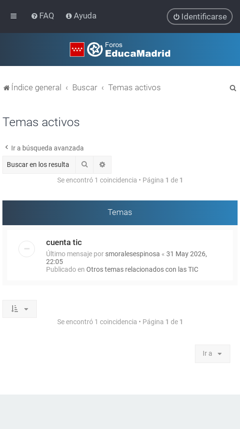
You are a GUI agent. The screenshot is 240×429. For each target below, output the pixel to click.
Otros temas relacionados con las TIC (142, 269)
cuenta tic (64, 242)
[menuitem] (43, 15)
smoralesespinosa (132, 253)
